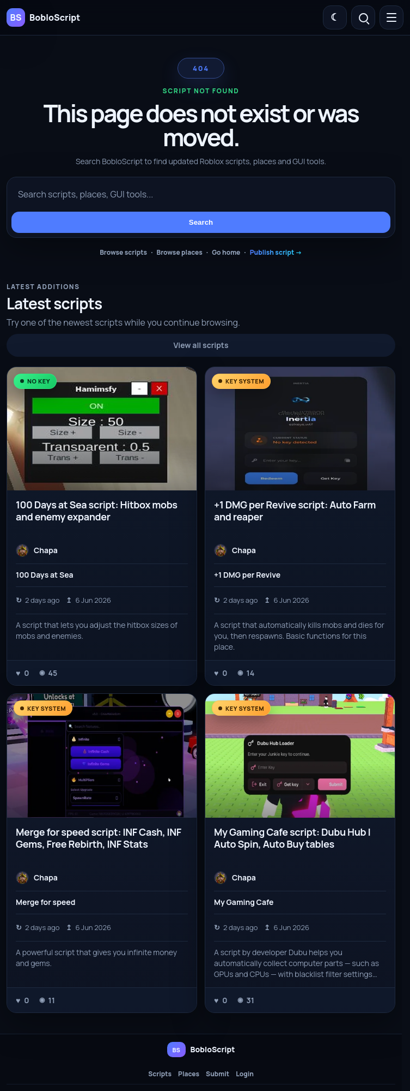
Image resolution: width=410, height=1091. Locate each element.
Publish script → (276, 252)
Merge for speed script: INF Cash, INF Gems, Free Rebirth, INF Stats (98, 837)
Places (188, 1074)
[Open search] (363, 17)
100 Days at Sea (45, 575)
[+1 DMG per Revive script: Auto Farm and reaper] (300, 428)
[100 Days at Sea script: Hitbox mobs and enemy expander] (102, 428)
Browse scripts (123, 252)
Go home (226, 252)
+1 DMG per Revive (247, 575)
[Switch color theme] (335, 17)
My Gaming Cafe (243, 902)
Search (201, 222)
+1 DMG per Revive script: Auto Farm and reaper (295, 510)
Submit (217, 1074)
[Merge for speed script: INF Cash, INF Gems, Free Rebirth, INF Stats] (102, 755)
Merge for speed (45, 902)
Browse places (180, 252)
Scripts (160, 1074)
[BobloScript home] (201, 1049)
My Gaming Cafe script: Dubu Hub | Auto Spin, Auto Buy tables (292, 837)
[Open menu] (391, 17)
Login (245, 1074)
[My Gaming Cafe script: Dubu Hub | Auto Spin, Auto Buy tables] (300, 755)
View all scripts (201, 345)
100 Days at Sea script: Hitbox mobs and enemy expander (97, 510)
